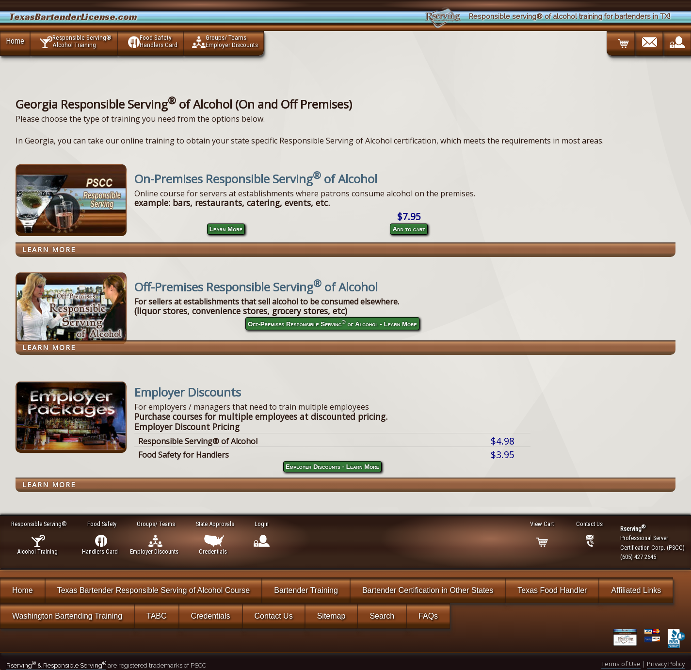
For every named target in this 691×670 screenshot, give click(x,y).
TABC (156, 616)
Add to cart (408, 229)
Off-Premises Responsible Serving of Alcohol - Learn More (332, 323)
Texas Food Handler (552, 590)
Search (382, 616)
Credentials (210, 616)
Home (15, 41)
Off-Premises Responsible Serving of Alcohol (256, 287)
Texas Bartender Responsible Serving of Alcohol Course (153, 590)
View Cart (542, 523)
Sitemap (331, 616)
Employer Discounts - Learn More (332, 466)
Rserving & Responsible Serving (56, 665)
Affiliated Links (636, 590)
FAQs (428, 616)
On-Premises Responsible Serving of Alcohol (255, 179)
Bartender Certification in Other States (427, 590)
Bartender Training (306, 590)
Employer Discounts (187, 392)
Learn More (225, 229)
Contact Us (274, 616)
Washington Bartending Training (67, 616)
